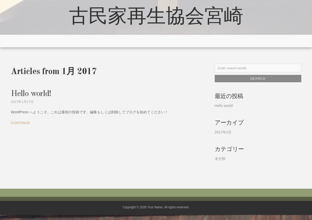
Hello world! (31, 94)
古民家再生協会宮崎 (156, 17)
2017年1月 (223, 132)
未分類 (220, 159)
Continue (20, 123)
